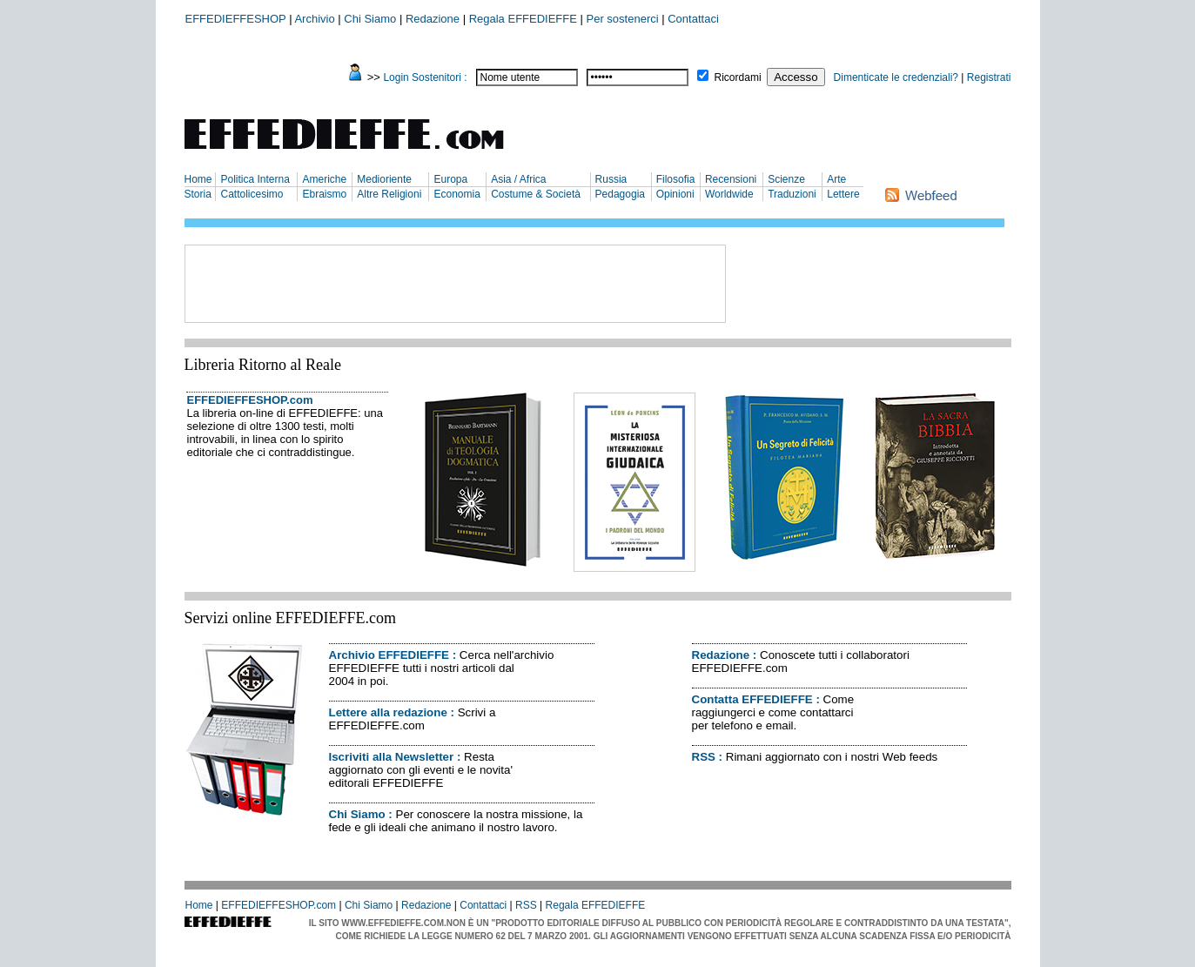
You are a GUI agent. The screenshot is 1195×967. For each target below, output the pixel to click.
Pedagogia (620, 194)
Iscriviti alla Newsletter (391, 756)
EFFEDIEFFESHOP (235, 18)
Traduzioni (792, 194)
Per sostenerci (623, 18)
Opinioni (675, 194)
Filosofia (675, 179)
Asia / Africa (518, 179)
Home (198, 179)
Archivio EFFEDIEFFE (389, 654)
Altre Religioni (389, 194)
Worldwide (729, 194)
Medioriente (384, 179)
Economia (456, 194)
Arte (836, 179)
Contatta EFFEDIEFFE (752, 699)
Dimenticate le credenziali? (896, 77)
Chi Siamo (370, 18)
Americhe (324, 179)
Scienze (786, 179)
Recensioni (730, 179)
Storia (198, 194)
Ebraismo (324, 194)
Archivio (314, 18)
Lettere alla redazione (388, 712)
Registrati (989, 77)
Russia (611, 179)
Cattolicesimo (251, 194)
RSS (703, 756)
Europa (450, 179)
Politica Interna (254, 179)
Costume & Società (536, 194)
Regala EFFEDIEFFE (523, 18)
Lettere (843, 194)
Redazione (433, 18)
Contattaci (693, 18)
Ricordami (738, 77)
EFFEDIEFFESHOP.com (250, 399)
